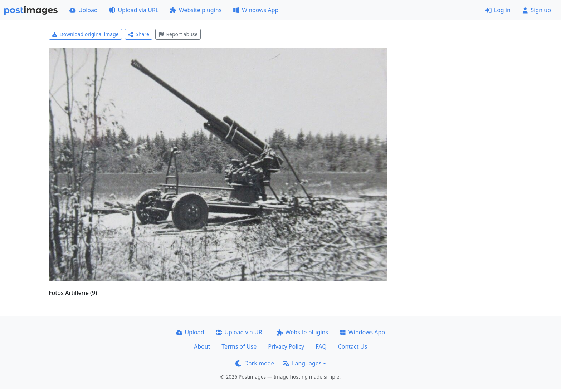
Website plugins (195, 10)
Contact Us (352, 346)
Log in (498, 10)
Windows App (255, 10)
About (202, 346)
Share (138, 34)
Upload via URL (133, 10)
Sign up (536, 10)
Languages (302, 363)
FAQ (321, 346)
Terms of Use (239, 346)
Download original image (85, 34)
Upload (83, 10)
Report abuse (177, 34)
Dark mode (254, 363)
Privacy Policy (286, 346)
